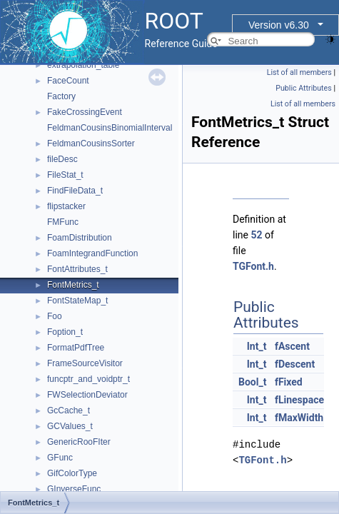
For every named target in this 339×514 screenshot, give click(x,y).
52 (256, 235)
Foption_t (65, 332)
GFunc (60, 458)
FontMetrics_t (73, 285)
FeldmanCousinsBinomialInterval (109, 128)
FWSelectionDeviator (87, 395)
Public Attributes (303, 88)
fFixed (289, 382)
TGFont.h (253, 266)
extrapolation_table (83, 65)
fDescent (295, 364)
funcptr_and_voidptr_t (88, 379)
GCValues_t (70, 426)
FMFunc (63, 222)
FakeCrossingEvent (84, 112)
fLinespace (299, 399)
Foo (54, 316)
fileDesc (62, 159)
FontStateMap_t (77, 301)
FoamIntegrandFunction (92, 253)
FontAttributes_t (77, 269)
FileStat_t (65, 175)
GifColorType (72, 473)
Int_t (257, 346)
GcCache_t (68, 410)
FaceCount (68, 81)
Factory (61, 96)
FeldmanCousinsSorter (91, 143)
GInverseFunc (74, 489)
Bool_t (252, 382)
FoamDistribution (79, 238)
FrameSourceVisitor (85, 363)
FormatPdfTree (75, 348)
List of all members (299, 72)
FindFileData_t (75, 191)
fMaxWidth (299, 417)
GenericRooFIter (79, 442)
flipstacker (66, 206)
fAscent (292, 346)
